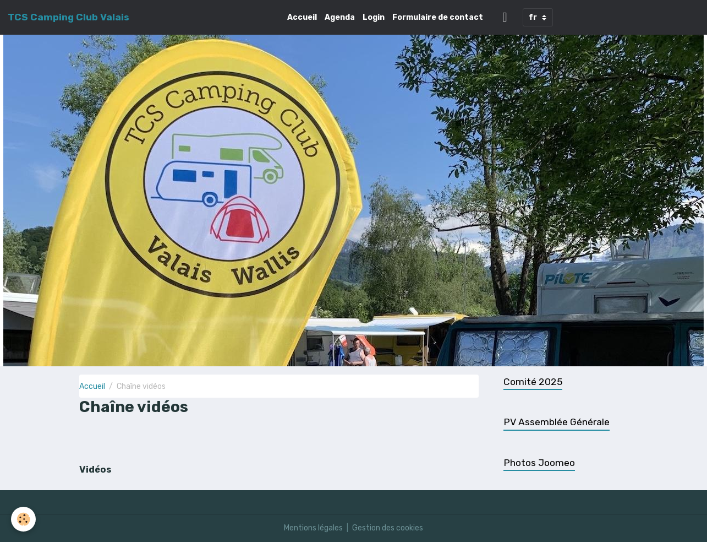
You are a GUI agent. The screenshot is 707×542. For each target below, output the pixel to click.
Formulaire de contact (437, 17)
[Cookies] (23, 519)
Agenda (340, 17)
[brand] (68, 17)
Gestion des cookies (387, 528)
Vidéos (95, 469)
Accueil (302, 17)
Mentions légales (313, 528)
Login (374, 17)
